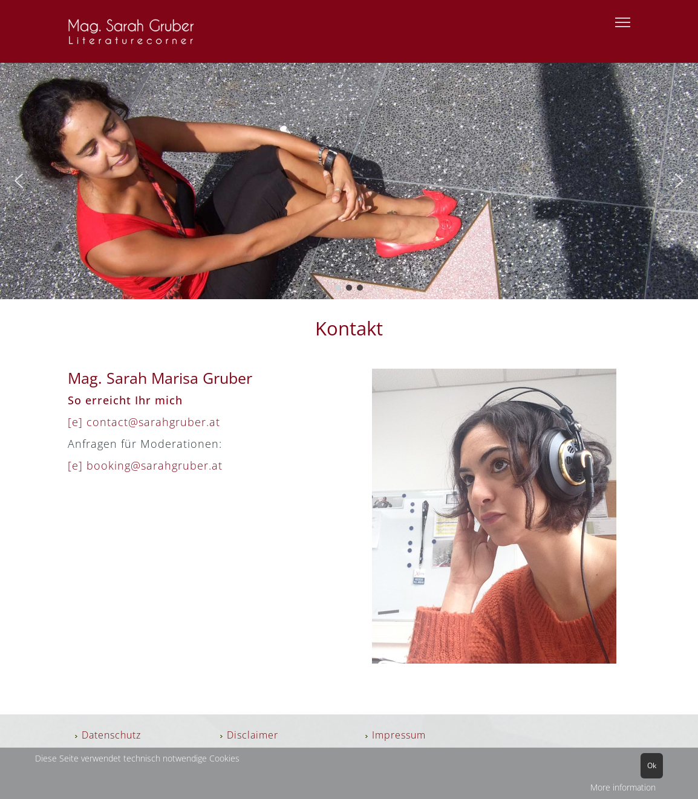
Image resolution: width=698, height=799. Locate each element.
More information (623, 787)
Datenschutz (111, 735)
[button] (18, 180)
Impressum (399, 735)
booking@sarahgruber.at (154, 465)
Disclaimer (252, 735)
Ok (651, 765)
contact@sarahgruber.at (153, 422)
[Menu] (622, 22)
